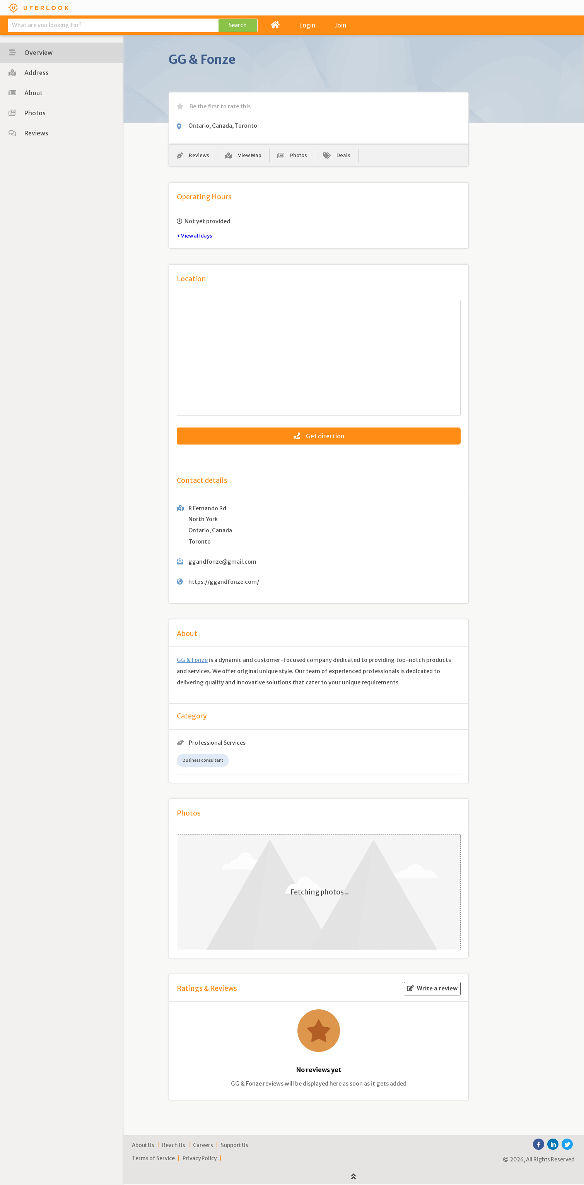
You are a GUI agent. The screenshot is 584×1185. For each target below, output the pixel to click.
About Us (143, 1146)
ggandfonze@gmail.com (222, 562)
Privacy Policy (200, 1159)
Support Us (234, 1146)
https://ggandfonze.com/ (223, 583)
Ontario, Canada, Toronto (222, 125)
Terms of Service (153, 1159)
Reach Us (173, 1146)
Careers (203, 1146)
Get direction (319, 437)
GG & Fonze (192, 661)
